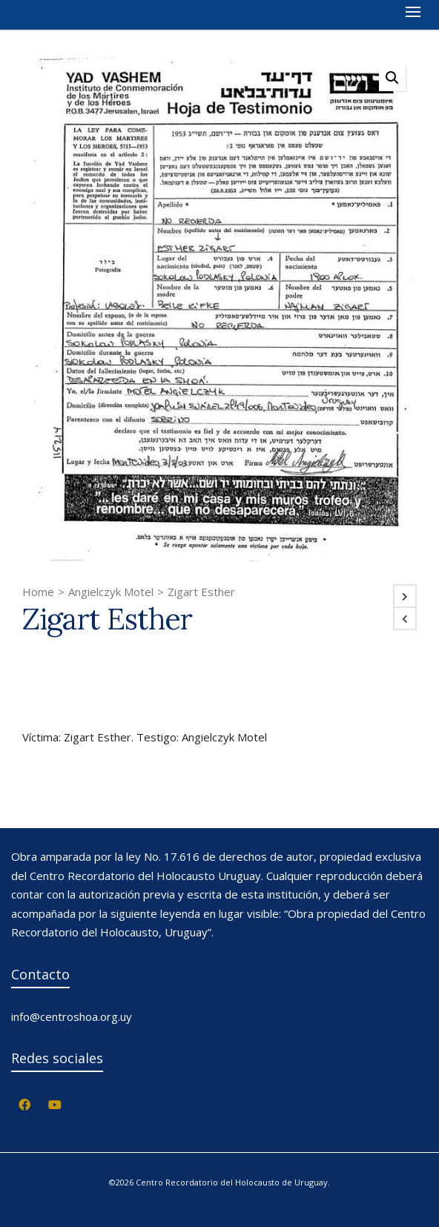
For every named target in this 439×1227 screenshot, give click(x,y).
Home (38, 591)
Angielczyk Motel (111, 591)
